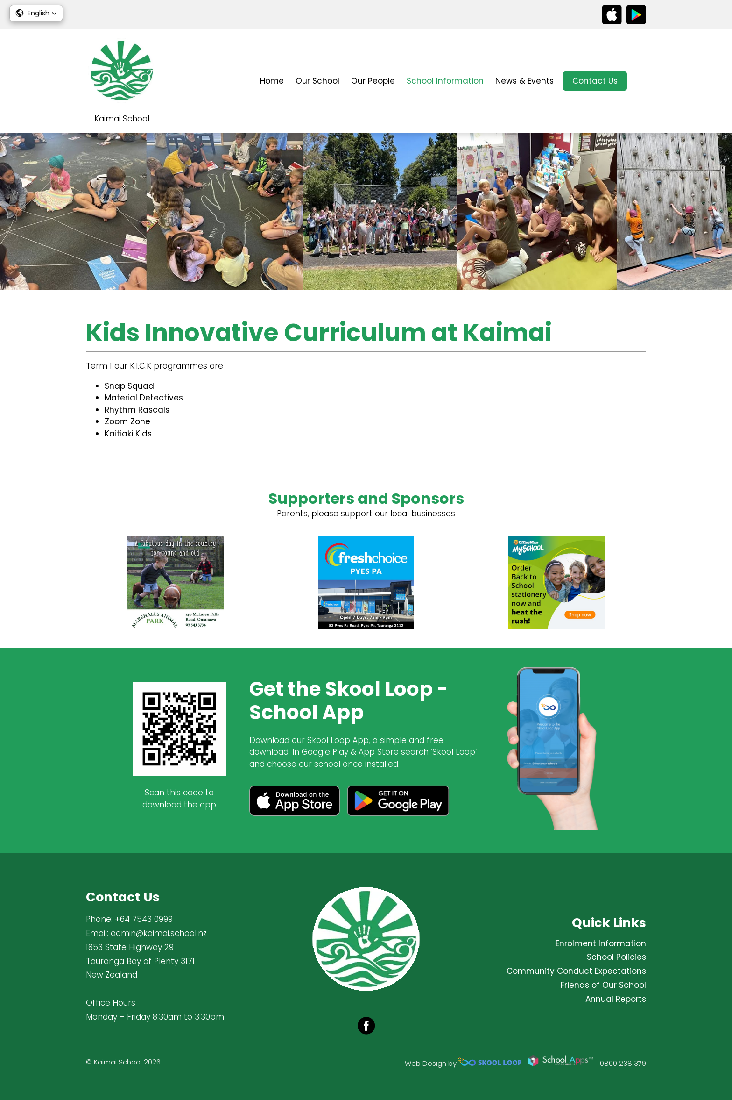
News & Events (524, 80)
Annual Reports (615, 999)
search (641, 81)
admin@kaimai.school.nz (159, 933)
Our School (317, 80)
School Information (445, 80)
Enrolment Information (601, 943)
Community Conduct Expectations (576, 971)
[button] (36, 13)
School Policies (616, 957)
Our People (373, 80)
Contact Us (595, 80)
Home (272, 80)
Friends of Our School (603, 985)
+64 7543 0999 (144, 919)
